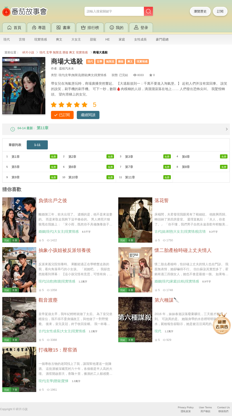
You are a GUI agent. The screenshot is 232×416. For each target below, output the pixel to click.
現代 (6, 39)
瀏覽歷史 (200, 11)
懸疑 (65, 52)
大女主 (76, 39)
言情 (22, 39)
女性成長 (140, 39)
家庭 (122, 39)
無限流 (57, 52)
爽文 (59, 39)
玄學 (49, 52)
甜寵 (93, 39)
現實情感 (40, 39)
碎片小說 (28, 52)
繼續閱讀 (88, 115)
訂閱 (220, 11)
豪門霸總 (162, 39)
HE (107, 39)
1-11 (37, 148)
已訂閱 (64, 115)
